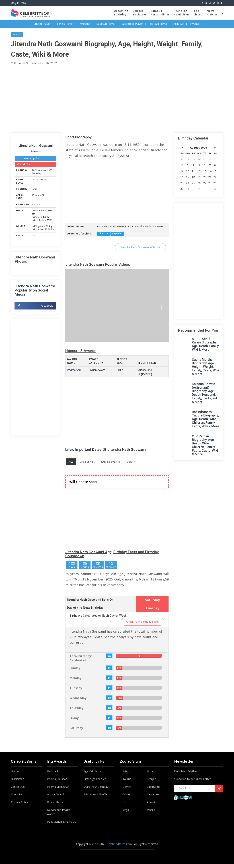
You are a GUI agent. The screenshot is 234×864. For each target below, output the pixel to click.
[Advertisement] (117, 97)
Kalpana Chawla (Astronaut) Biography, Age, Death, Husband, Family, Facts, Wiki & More (205, 393)
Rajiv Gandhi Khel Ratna (62, 821)
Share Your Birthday (95, 786)
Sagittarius (153, 786)
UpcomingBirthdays (121, 12)
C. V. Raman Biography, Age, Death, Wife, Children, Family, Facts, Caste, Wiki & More (205, 445)
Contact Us (18, 786)
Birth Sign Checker (94, 779)
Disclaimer (17, 779)
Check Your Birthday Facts (142, 621)
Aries (125, 771)
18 (33, 170)
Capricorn (153, 794)
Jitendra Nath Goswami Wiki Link (140, 247)
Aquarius (152, 802)
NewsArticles (212, 12)
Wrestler (85, 23)
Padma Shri (74, 370)
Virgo (125, 810)
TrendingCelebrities (181, 12)
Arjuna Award (55, 794)
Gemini (126, 786)
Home (15, 771)
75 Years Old (38, 195)
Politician (178, 23)
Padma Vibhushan (58, 786)
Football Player (158, 23)
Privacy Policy (19, 802)
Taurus (126, 779)
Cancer (126, 794)
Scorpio (36, 204)
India (34, 189)
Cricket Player (42, 23)
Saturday (36, 173)
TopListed (198, 12)
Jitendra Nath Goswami (35, 145)
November (40, 170)
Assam (43, 179)
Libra (150, 771)
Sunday (75, 668)
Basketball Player (132, 23)
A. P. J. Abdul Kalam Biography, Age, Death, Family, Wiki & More (205, 344)
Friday (74, 718)
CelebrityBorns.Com (119, 844)
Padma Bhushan (57, 779)
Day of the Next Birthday (85, 608)
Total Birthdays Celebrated (81, 658)
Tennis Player (65, 23)
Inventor (195, 23)
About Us (16, 794)
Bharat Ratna (55, 802)
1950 (49, 170)
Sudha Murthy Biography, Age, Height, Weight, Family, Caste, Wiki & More (205, 367)
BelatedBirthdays (140, 12)
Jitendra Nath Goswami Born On (90, 600)
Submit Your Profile (95, 794)
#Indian (17, 34)
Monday (75, 678)
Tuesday (76, 688)
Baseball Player (106, 23)
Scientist (35, 151)
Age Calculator (92, 771)
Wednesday (78, 698)
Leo (124, 802)
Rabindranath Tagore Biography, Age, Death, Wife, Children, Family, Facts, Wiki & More (205, 419)
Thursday (76, 708)
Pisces (151, 810)
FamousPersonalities (160, 12)
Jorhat (35, 179)
